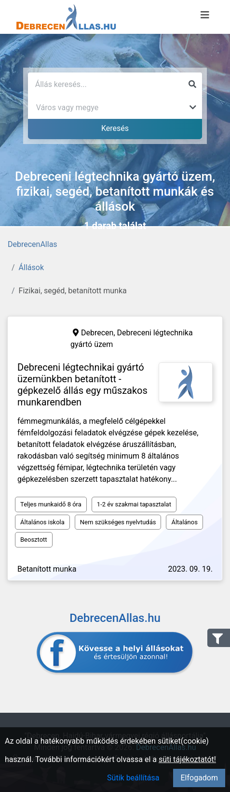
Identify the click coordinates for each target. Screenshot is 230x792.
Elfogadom (199, 777)
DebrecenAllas (32, 244)
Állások (31, 267)
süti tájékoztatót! (187, 759)
